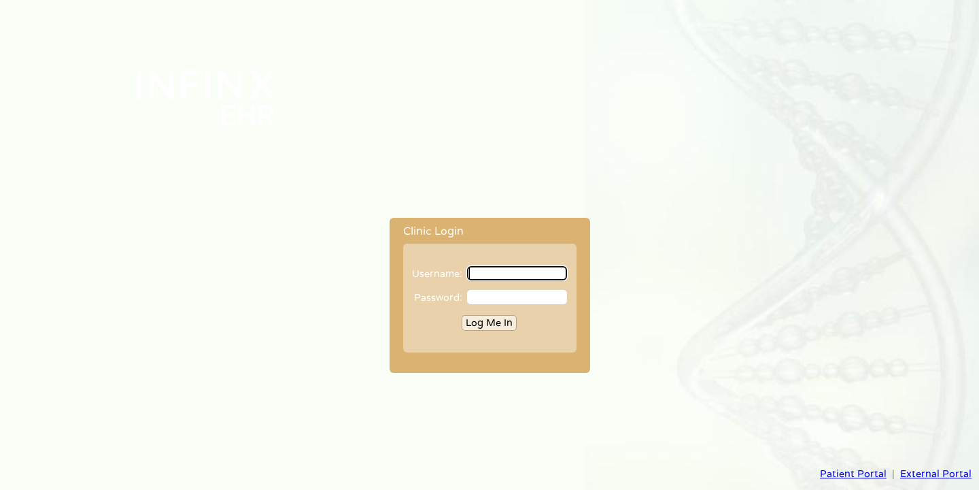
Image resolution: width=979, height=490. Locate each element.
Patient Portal (853, 474)
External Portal (936, 474)
